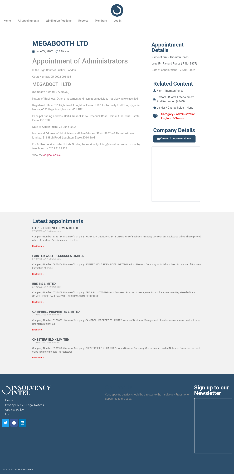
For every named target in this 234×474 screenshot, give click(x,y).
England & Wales (172, 118)
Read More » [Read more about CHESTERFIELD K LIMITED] (38, 357)
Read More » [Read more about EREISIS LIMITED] (38, 302)
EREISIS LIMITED (44, 284)
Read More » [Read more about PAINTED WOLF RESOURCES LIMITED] (38, 274)
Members (101, 20)
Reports (83, 20)
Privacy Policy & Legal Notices (24, 405)
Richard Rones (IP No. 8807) (180, 63)
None (190, 107)
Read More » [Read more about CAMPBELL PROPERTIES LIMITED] (38, 330)
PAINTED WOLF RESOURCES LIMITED (58, 256)
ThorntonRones (179, 57)
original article (52, 155)
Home (7, 20)
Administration (186, 114)
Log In (117, 20)
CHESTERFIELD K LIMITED (50, 339)
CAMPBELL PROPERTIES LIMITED (56, 312)
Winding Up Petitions (58, 20)
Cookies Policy (14, 409)
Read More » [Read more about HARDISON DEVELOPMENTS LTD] (38, 246)
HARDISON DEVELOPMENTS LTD (55, 228)
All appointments (28, 20)
